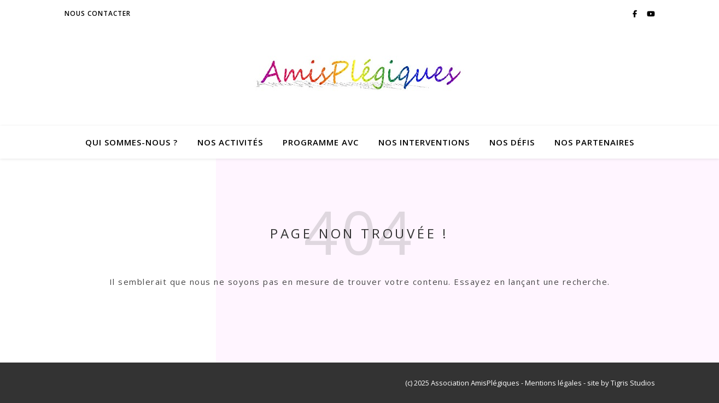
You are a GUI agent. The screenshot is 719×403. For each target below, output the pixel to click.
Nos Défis (512, 142)
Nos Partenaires (594, 142)
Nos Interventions (424, 142)
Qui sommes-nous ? (131, 142)
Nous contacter (98, 13)
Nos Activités (230, 142)
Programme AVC (321, 142)
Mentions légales (553, 383)
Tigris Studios (633, 383)
